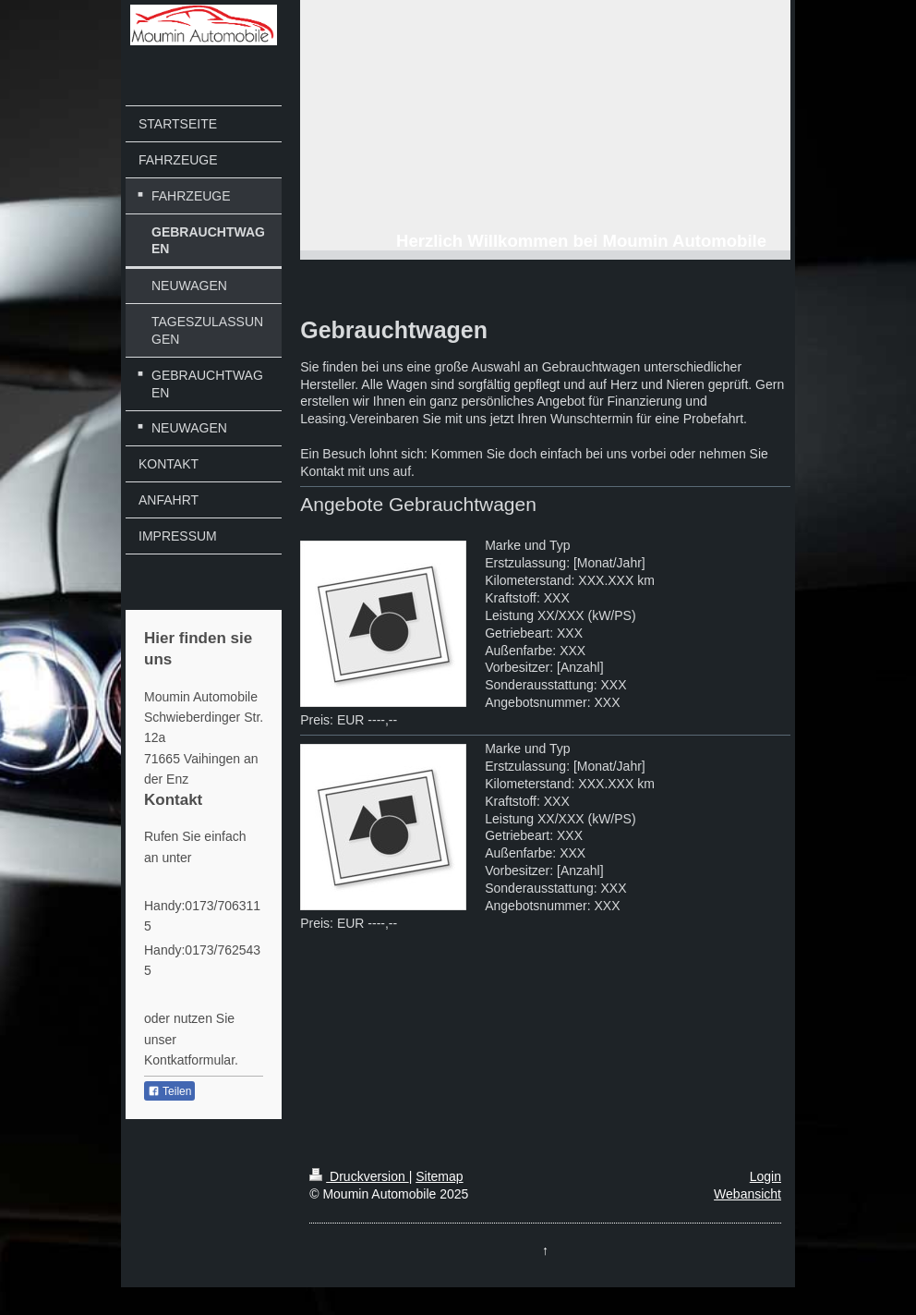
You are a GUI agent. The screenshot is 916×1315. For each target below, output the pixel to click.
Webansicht (747, 1194)
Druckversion (358, 1176)
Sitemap (439, 1176)
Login (765, 1176)
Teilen (169, 1091)
